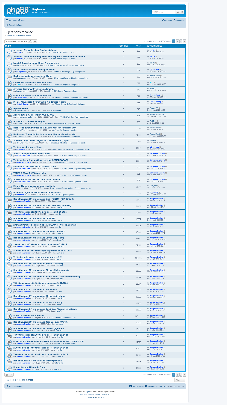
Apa (18, 85)
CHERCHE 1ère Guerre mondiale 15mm (32, 82)
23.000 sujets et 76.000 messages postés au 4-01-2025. (40, 244)
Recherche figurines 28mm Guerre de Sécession (37, 192)
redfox (19, 52)
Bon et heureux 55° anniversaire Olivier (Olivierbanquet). (41, 270)
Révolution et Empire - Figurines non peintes (71, 78)
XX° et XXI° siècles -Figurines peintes (61, 52)
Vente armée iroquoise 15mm (27, 147)
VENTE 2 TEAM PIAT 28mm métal (29, 173)
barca (18, 91)
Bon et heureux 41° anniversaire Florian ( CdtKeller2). (39, 231)
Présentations (56, 110)
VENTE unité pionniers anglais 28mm (31, 153)
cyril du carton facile (24, 117)
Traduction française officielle (90, 395)
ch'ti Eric (19, 143)
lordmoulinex (21, 78)
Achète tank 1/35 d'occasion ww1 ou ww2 (33, 115)
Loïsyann (19, 188)
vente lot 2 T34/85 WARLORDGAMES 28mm (34, 166)
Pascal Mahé (21, 130)
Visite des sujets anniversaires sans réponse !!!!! (37, 257)
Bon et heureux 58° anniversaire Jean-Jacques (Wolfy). (40, 322)
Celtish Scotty (22, 97)
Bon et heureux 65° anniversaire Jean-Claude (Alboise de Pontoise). (46, 276)
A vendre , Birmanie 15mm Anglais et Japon (35, 50)
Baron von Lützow (23, 156)
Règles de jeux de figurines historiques (69, 104)
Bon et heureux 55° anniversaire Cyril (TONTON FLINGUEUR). (43, 199)
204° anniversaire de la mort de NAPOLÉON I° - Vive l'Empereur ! (45, 225)
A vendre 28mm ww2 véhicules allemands (34, 89)
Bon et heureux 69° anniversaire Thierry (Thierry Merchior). (42, 205)
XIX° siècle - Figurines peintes (65, 130)
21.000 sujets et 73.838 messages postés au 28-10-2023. (40, 348)
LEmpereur (21, 72)
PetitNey (19, 123)
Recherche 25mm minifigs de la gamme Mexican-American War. (44, 128)
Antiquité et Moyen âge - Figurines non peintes (66, 65)
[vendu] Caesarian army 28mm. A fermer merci (36, 63)
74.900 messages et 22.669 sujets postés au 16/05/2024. (40, 283)
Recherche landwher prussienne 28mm (32, 76)
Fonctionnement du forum (66, 318)
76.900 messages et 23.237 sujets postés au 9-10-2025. (40, 212)
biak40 (18, 65)
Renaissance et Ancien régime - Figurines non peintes (70, 188)
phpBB (88, 392)
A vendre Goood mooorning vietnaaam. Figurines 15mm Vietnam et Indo (49, 56)
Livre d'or (59, 201)
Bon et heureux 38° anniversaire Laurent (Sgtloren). (38, 328)
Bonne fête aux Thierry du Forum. (30, 367)
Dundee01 (20, 195)
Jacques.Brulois (23, 201)
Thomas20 (20, 110)
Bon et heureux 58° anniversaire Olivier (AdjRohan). (38, 238)
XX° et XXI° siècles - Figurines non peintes (63, 85)
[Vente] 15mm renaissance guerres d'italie (34, 186)
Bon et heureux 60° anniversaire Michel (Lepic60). (37, 302)
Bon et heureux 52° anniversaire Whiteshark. (35, 289)
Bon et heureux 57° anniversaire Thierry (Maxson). (38, 361)
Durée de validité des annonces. (29, 315)
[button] (184, 41)
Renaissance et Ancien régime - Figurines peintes (71, 149)
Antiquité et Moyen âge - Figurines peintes (68, 72)
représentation (20, 108)
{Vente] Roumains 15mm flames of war (32, 95)
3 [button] (180, 41)
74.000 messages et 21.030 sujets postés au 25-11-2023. (40, 335)
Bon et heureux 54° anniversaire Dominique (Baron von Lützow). (45, 309)
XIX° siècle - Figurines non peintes (66, 136)
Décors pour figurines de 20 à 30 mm (72, 162)
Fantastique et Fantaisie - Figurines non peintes (68, 143)
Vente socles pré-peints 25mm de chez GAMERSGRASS (41, 160)
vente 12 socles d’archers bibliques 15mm (34, 69)
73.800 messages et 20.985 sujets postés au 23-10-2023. (40, 354)
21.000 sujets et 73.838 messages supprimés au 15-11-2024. (42, 251)
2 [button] (177, 41)
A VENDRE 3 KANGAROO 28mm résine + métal (36, 179)
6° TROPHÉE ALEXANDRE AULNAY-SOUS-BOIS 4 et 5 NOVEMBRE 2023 (48, 341)
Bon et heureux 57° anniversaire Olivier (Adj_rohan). (39, 296)
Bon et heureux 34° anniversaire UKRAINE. (34, 218)
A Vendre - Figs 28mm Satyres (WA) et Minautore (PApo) (41, 141)
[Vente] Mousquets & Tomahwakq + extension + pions (39, 102)
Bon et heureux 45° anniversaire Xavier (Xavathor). (38, 263)
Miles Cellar (106, 395)
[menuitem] (21, 20)
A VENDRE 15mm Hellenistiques (29, 121)
